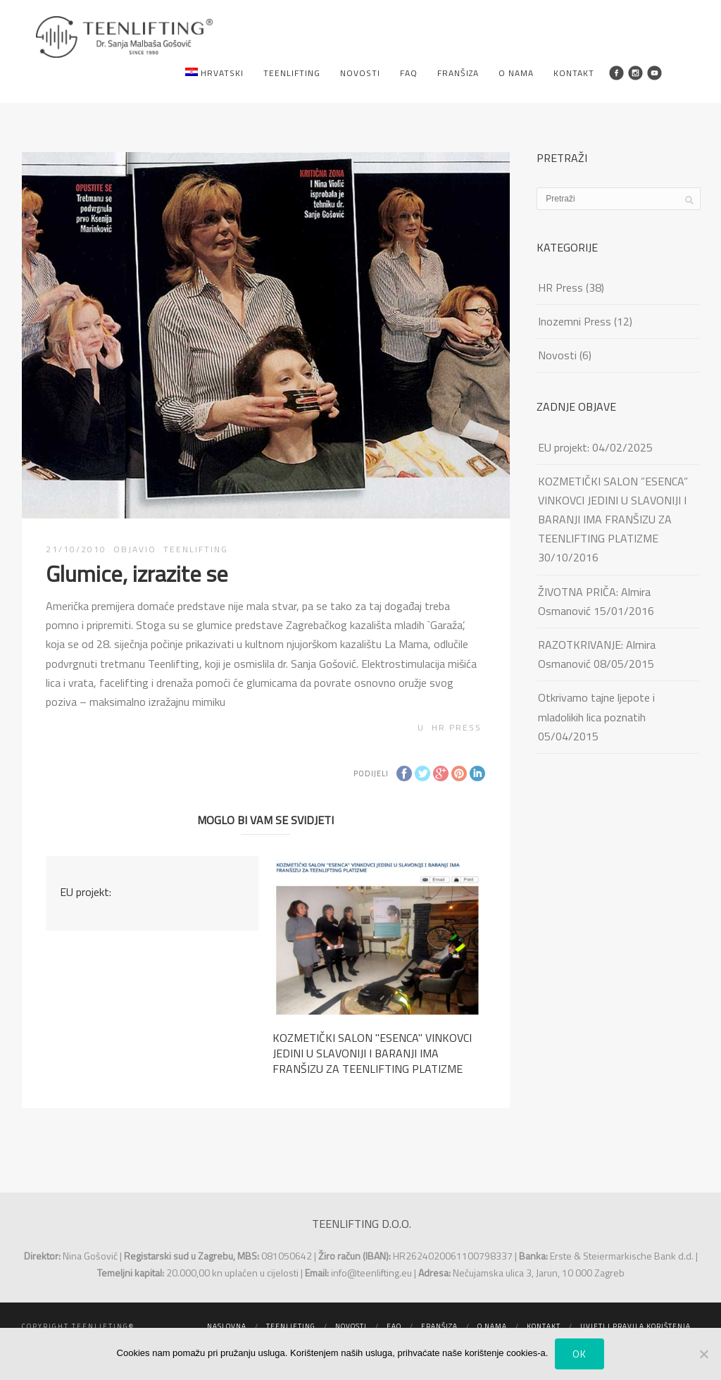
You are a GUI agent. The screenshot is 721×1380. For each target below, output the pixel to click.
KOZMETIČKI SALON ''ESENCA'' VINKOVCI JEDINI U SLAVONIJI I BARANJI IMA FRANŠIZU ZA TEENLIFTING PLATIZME (372, 1053)
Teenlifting (291, 73)
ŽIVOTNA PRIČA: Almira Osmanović (594, 601)
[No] (703, 1354)
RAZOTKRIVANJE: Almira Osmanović (597, 654)
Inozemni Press (574, 321)
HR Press (457, 727)
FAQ (409, 73)
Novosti (360, 73)
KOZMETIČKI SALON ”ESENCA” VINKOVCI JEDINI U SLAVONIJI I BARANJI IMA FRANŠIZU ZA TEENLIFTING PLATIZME (613, 510)
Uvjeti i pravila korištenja (635, 1326)
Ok (579, 1353)
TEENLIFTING (195, 549)
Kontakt (573, 73)
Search (676, 72)
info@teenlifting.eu (371, 1272)
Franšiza (458, 73)
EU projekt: (85, 891)
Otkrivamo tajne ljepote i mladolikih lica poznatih (596, 707)
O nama (516, 73)
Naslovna (226, 1326)
